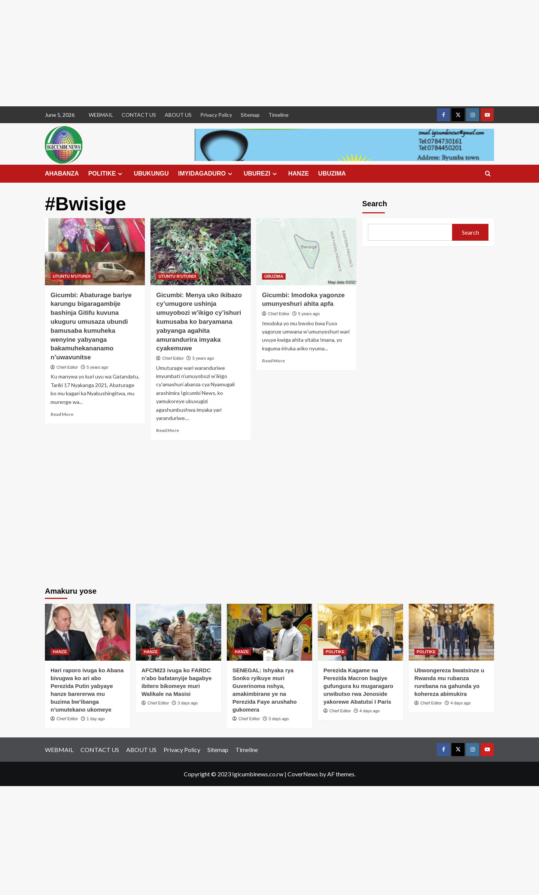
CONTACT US (139, 115)
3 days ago (188, 703)
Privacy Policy (216, 115)
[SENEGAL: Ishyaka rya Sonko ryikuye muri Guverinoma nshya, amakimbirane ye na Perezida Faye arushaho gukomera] (269, 632)
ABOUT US (178, 115)
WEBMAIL (101, 115)
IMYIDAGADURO (206, 173)
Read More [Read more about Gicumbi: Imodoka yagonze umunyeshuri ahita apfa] (273, 360)
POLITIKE (106, 173)
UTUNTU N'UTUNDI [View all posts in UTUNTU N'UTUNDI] (71, 276)
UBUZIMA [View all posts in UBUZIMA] (273, 276)
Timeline (278, 115)
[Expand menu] (120, 174)
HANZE (298, 173)
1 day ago (96, 718)
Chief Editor (67, 367)
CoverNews (302, 773)
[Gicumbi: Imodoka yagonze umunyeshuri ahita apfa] (306, 251)
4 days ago (370, 711)
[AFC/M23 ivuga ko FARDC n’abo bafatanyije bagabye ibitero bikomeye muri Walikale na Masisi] (178, 632)
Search (374, 204)
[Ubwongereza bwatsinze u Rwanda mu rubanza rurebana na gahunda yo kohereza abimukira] (451, 632)
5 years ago (97, 367)
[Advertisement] (224, 53)
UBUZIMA (332, 173)
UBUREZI (261, 173)
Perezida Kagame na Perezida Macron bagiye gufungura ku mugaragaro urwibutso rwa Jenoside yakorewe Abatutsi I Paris (358, 686)
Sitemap (250, 115)
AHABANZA (62, 173)
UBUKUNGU (151, 173)
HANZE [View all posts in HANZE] (60, 651)
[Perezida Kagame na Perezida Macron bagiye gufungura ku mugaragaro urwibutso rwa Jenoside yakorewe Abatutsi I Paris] (360, 632)
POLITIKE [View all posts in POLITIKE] (335, 651)
